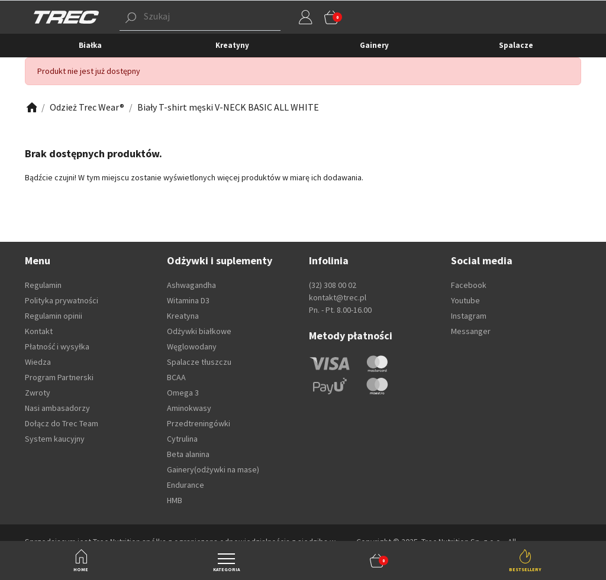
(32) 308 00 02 (332, 285)
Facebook (468, 285)
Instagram (468, 315)
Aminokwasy (189, 408)
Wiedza (38, 362)
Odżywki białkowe (199, 331)
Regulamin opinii (53, 315)
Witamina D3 (188, 300)
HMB (174, 500)
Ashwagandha (191, 285)
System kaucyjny (55, 438)
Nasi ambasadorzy (57, 408)
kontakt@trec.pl (337, 297)
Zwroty (37, 392)
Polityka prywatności (61, 300)
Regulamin (43, 285)
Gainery (374, 45)
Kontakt (39, 331)
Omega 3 (183, 392)
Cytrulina (182, 438)
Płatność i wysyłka (57, 346)
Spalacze (516, 45)
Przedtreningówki (198, 423)
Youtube (465, 300)
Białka (90, 45)
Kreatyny (232, 45)
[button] (377, 560)
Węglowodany (192, 346)
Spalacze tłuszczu (199, 362)
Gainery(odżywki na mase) (213, 469)
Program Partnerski (59, 377)
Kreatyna (183, 315)
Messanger (471, 331)
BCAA (176, 377)
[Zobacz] (31, 107)
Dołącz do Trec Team (61, 423)
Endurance (185, 484)
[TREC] (66, 16)
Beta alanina (188, 454)
